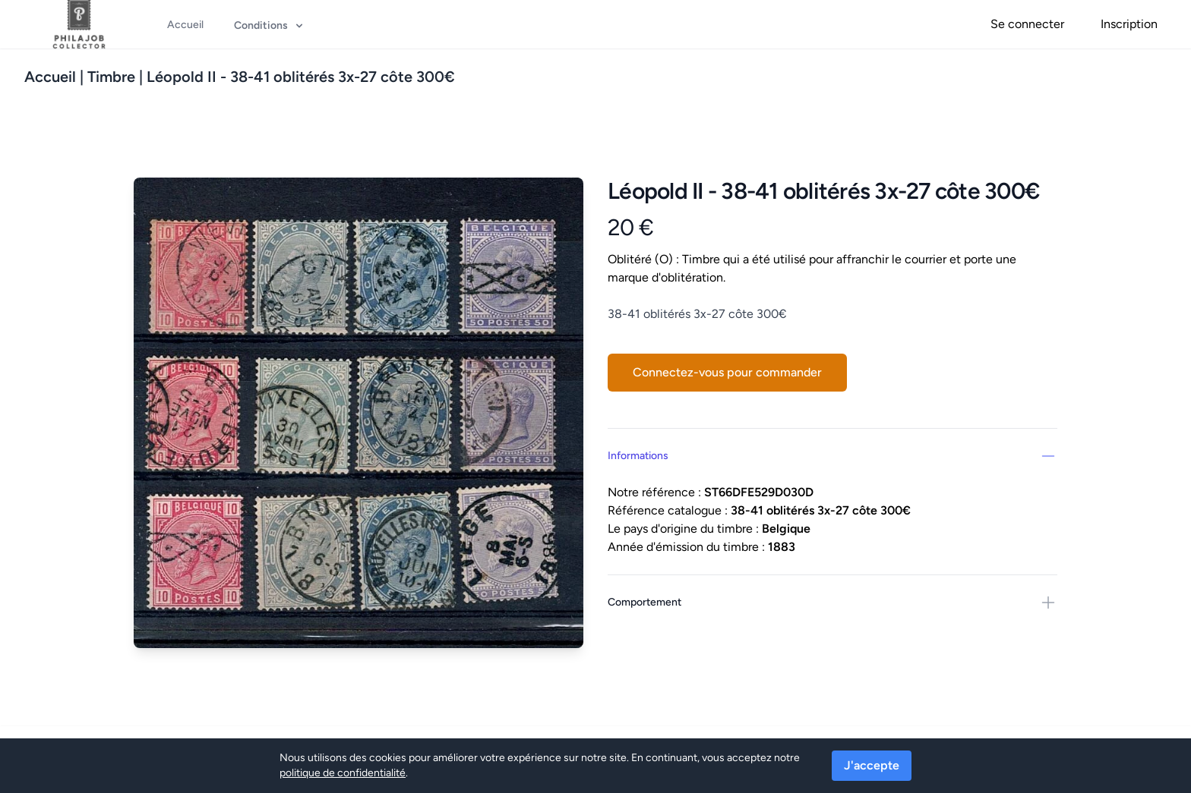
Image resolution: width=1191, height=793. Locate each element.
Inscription (1129, 24)
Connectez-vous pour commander (727, 372)
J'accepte (871, 765)
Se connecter (1027, 24)
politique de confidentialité (343, 772)
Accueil (50, 77)
